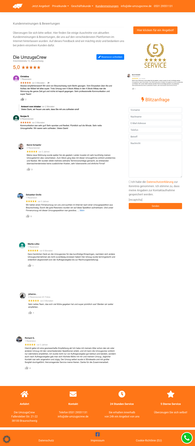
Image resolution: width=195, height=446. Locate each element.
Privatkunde (59, 6)
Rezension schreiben (110, 57)
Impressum (98, 440)
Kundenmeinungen (107, 6)
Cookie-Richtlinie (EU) (149, 440)
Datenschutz (46, 440)
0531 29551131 (163, 6)
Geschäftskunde (81, 6)
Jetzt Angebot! (41, 6)
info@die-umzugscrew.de (136, 6)
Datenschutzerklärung (160, 181)
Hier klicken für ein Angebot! (155, 30)
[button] (6, 439)
